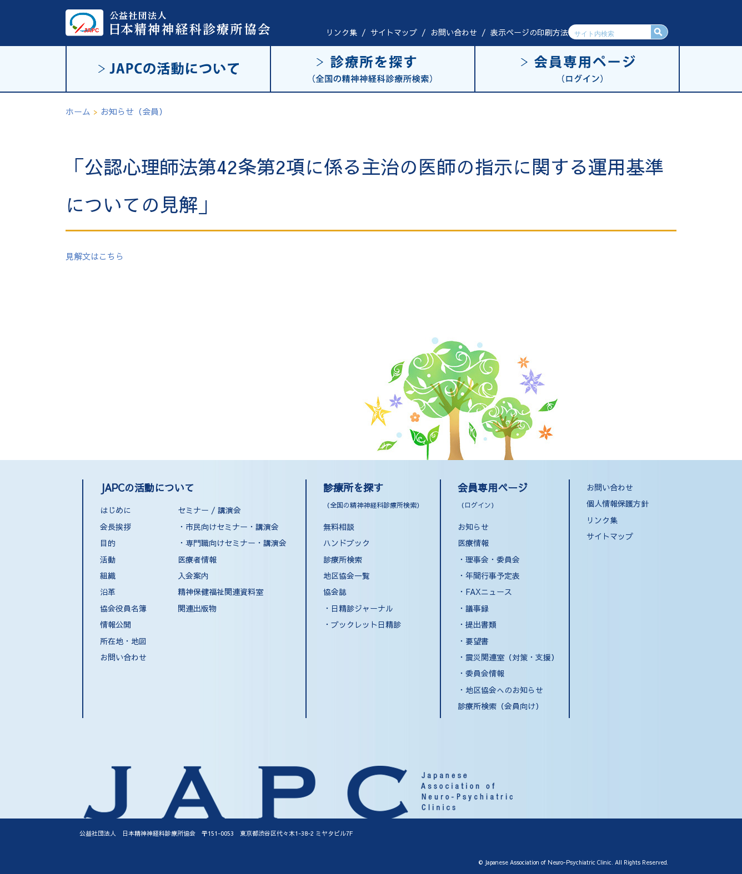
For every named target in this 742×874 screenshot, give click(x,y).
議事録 (477, 608)
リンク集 (341, 32)
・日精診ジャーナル (358, 608)
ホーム (78, 111)
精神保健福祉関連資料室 (220, 591)
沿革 (108, 591)
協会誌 (335, 591)
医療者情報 (197, 559)
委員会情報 (484, 673)
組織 (108, 575)
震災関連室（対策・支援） (512, 657)
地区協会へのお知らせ (504, 689)
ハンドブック (346, 542)
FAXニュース (488, 591)
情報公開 (115, 624)
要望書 (477, 640)
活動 (108, 559)
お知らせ (473, 526)
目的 (108, 542)
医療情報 (473, 542)
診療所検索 (342, 559)
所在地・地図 (123, 640)
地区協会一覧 (346, 575)
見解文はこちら (95, 256)
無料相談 (338, 526)
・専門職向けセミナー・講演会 (232, 542)
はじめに (115, 510)
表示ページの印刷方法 (529, 32)
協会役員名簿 (123, 608)
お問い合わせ (453, 32)
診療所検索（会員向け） (500, 705)
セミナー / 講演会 (209, 510)
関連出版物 (197, 608)
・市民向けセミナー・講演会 (228, 526)
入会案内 (193, 575)
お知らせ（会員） (134, 111)
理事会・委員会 (492, 559)
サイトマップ (393, 32)
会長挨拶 (115, 526)
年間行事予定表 (492, 575)
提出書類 (481, 624)
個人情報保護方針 (617, 503)
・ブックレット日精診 (362, 624)
